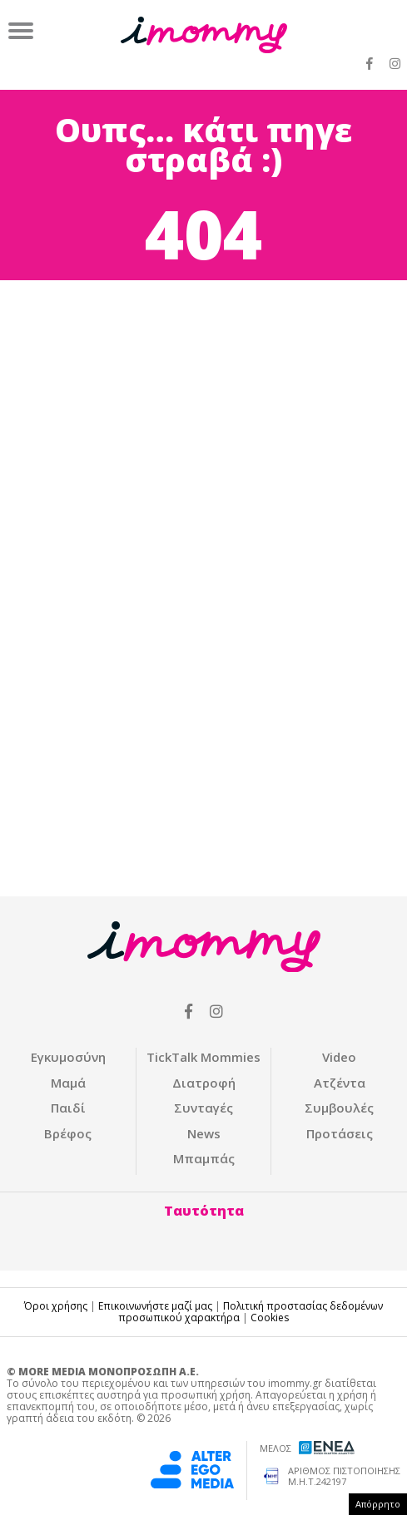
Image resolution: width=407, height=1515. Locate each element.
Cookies (270, 1317)
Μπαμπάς (204, 1158)
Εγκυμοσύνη (68, 1057)
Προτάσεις (339, 1133)
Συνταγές (203, 1107)
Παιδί (68, 1107)
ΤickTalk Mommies (203, 1057)
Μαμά (68, 1082)
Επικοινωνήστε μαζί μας (155, 1306)
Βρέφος (68, 1133)
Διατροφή (204, 1082)
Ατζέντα (339, 1082)
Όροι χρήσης (55, 1306)
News (204, 1133)
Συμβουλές (339, 1107)
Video (339, 1057)
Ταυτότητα (204, 1211)
